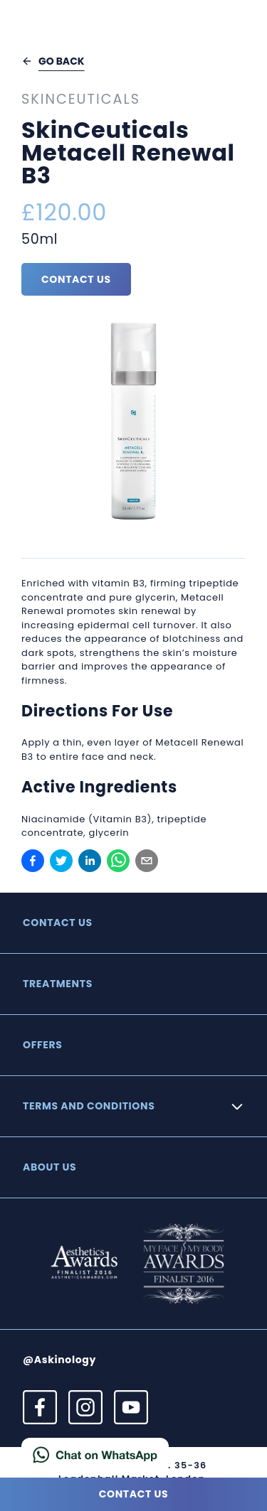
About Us (49, 1167)
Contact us (76, 279)
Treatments (58, 984)
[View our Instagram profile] (85, 1407)
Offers (43, 1045)
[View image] (133, 422)
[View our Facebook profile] (40, 1407)
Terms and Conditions (89, 1106)
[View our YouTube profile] (131, 1407)
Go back (53, 61)
